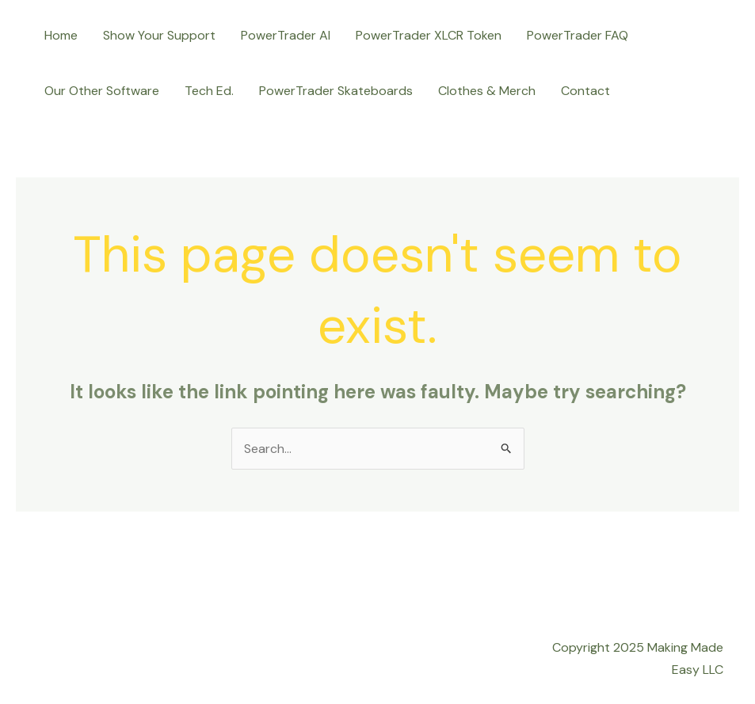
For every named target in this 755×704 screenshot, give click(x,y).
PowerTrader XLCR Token (428, 35)
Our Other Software (101, 90)
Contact (585, 90)
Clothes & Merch (487, 90)
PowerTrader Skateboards (336, 90)
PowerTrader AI (285, 35)
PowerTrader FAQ (577, 35)
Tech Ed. (209, 90)
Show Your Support (159, 35)
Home (61, 35)
